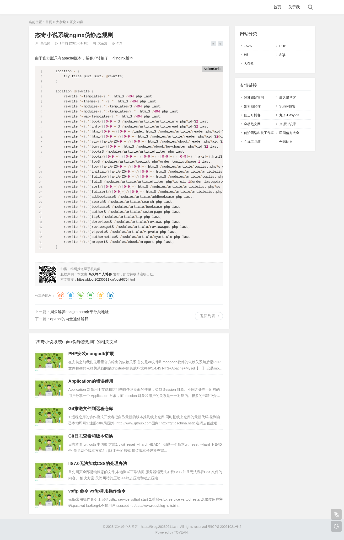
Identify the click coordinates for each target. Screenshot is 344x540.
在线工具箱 (252, 142)
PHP (282, 46)
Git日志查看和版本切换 (90, 436)
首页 (277, 7)
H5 (246, 55)
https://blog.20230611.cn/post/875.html (106, 279)
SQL (282, 55)
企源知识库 (287, 124)
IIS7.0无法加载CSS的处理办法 (97, 463)
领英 (110, 295)
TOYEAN (181, 532)
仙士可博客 (252, 115)
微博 (60, 295)
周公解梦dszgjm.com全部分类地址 (79, 312)
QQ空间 (100, 295)
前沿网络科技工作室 (259, 133)
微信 (80, 295)
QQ (70, 295)
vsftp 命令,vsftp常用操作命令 (97, 491)
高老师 (45, 43)
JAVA (248, 46)
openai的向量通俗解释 (69, 319)
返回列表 (207, 316)
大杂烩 (61, 22)
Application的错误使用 (90, 381)
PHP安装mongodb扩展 (91, 353)
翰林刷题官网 (254, 97)
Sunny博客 (287, 106)
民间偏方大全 (289, 133)
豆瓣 (90, 295)
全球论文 (286, 142)
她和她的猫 (252, 106)
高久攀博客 (287, 97)
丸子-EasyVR (289, 115)
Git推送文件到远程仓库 (90, 408)
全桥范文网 (252, 124)
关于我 (294, 7)
